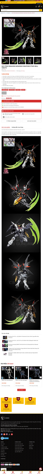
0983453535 (8, 422)
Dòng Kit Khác (4, 446)
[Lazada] (7, 427)
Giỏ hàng (31, 441)
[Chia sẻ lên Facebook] (7, 98)
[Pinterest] (9, 98)
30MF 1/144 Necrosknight (21, 380)
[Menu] (41, 6)
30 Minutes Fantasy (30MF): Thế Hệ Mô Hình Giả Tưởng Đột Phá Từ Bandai (23, 344)
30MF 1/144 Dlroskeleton (7, 380)
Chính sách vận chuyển (19, 438)
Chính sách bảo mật (19, 436)
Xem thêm (21, 389)
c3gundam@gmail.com (8, 424)
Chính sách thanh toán (19, 441)
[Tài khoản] (36, 6)
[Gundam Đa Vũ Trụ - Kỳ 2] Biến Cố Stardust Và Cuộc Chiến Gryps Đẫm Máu (23, 336)
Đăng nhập (31, 438)
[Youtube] (12, 427)
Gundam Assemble (4, 441)
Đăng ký (30, 439)
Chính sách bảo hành (19, 443)
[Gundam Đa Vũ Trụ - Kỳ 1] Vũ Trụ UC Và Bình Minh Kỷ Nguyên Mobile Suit (23, 340)
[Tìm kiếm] (40, 10)
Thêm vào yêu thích (11, 121)
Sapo (31, 469)
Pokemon (3, 444)
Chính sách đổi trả (18, 439)
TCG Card (2, 443)
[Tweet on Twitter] (10, 98)
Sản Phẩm (7, 364)
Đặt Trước (3, 436)
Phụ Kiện (2, 447)
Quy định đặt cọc (18, 444)
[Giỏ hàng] (39, 6)
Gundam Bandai (4, 439)
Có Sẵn (2, 438)
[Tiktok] (9, 427)
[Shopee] (4, 427)
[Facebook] (2, 427)
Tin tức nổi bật (5, 333)
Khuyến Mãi (3, 449)
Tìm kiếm (31, 436)
